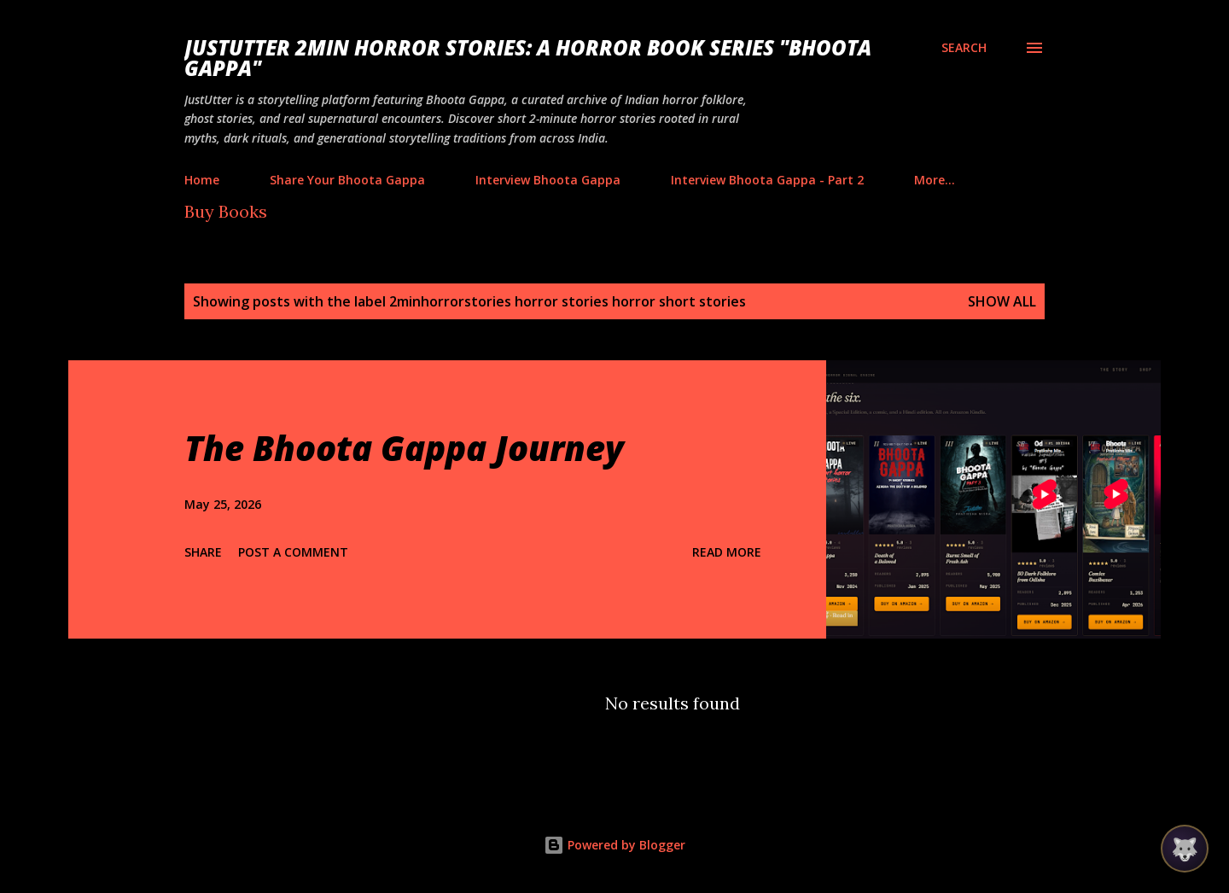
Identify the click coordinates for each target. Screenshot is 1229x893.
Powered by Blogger (614, 845)
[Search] (964, 48)
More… (934, 180)
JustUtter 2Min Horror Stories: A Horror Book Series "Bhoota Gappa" (527, 57)
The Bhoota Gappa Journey (404, 447)
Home (201, 180)
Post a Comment (293, 552)
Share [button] (203, 552)
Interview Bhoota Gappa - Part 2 (767, 180)
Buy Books (225, 211)
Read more (726, 552)
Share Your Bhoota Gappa (347, 180)
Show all (1002, 301)
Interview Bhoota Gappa (547, 180)
